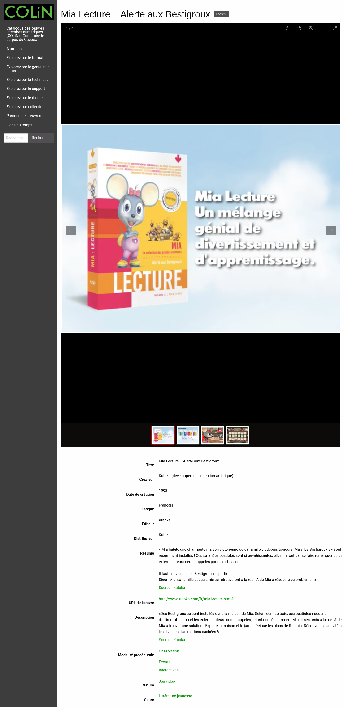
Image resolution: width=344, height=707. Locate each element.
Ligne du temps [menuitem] (19, 125)
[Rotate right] (287, 28)
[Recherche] (16, 138)
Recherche (41, 137)
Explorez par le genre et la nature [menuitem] (27, 69)
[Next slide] (331, 230)
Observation (169, 651)
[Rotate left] (299, 28)
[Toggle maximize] (334, 28)
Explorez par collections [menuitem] (26, 107)
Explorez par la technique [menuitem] (27, 79)
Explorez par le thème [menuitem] (24, 98)
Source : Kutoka (172, 587)
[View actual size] (311, 28)
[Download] (323, 28)
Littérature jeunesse (175, 696)
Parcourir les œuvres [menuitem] (23, 116)
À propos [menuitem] (14, 49)
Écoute (164, 662)
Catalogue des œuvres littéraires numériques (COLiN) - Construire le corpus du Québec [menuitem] (25, 34)
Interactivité (169, 670)
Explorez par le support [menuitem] (25, 88)
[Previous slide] (71, 230)
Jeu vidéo (167, 681)
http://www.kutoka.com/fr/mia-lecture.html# (196, 599)
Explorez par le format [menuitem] (24, 57)
